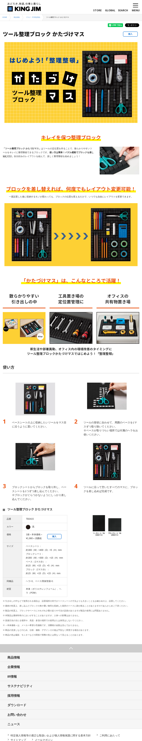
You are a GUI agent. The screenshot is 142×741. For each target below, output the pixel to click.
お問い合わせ (16, 715)
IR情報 (12, 676)
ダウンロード (16, 705)
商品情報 (13, 657)
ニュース (13, 724)
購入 (130, 33)
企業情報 (13, 667)
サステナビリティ (20, 686)
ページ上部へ (71, 648)
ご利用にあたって (109, 735)
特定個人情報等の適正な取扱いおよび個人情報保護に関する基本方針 (51, 735)
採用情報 (13, 695)
